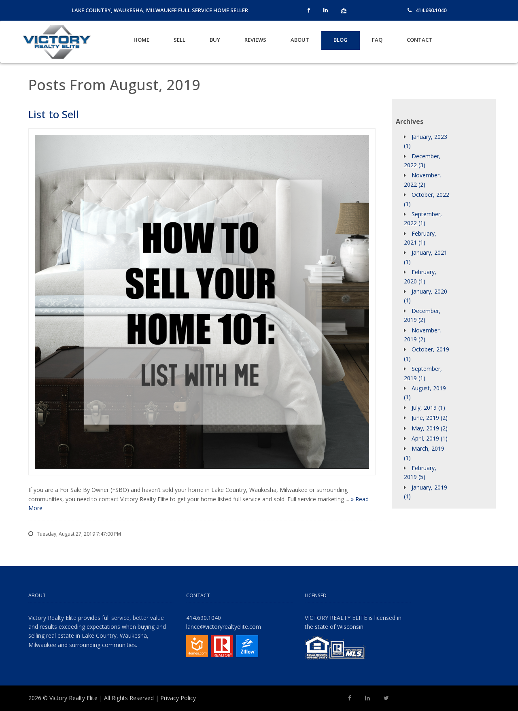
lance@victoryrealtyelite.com (223, 626)
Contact (419, 39)
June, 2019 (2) (430, 417)
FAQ (377, 39)
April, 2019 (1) (430, 438)
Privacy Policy (178, 698)
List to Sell (53, 114)
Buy (215, 39)
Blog (340, 39)
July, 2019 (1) (428, 407)
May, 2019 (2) (430, 428)
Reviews (255, 39)
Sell (179, 39)
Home (141, 39)
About (300, 39)
